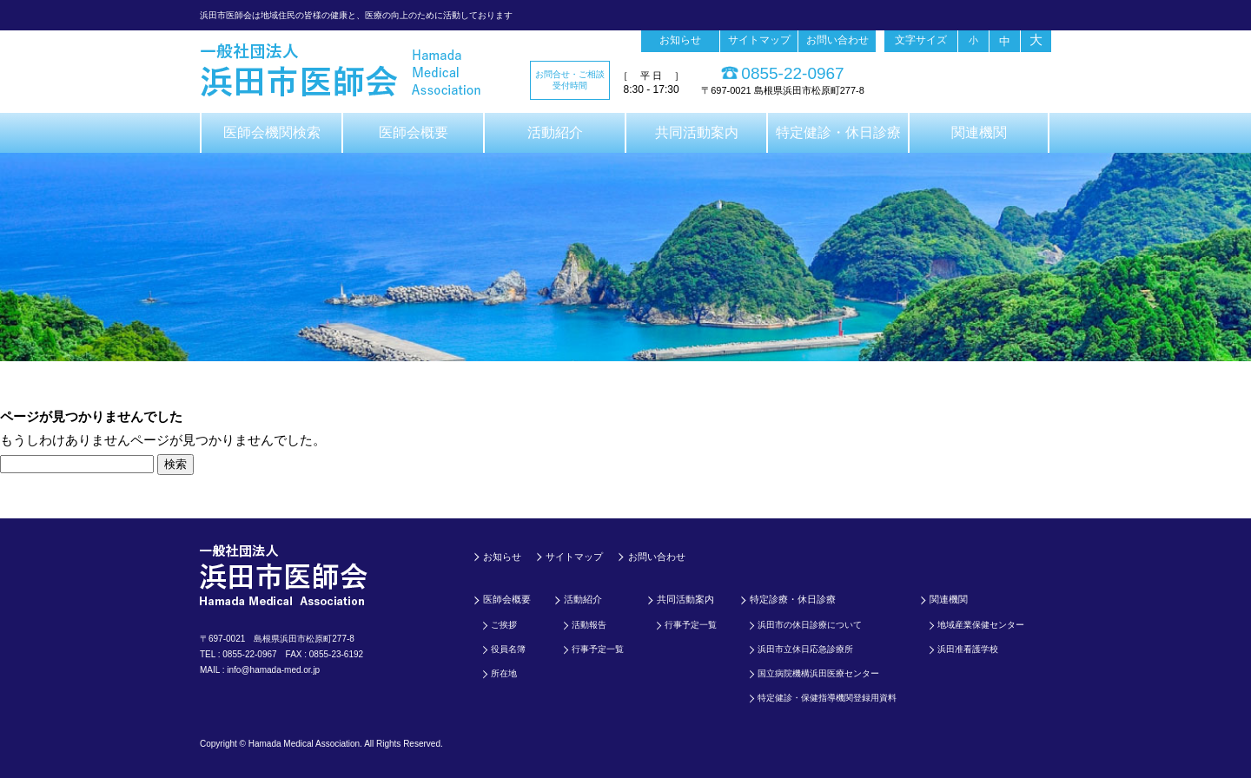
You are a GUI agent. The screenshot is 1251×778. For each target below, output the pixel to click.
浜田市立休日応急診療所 (805, 649)
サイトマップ (759, 40)
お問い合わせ (837, 40)
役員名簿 (508, 649)
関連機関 (979, 132)
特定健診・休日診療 (838, 132)
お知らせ (680, 40)
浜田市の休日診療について (810, 625)
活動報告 (589, 625)
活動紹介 (555, 132)
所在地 (504, 673)
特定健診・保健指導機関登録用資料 (827, 697)
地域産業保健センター (980, 625)
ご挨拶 (504, 625)
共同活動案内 (696, 132)
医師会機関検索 (272, 132)
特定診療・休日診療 (793, 599)
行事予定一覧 (598, 649)
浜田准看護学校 (967, 649)
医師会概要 (413, 132)
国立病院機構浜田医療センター (818, 673)
